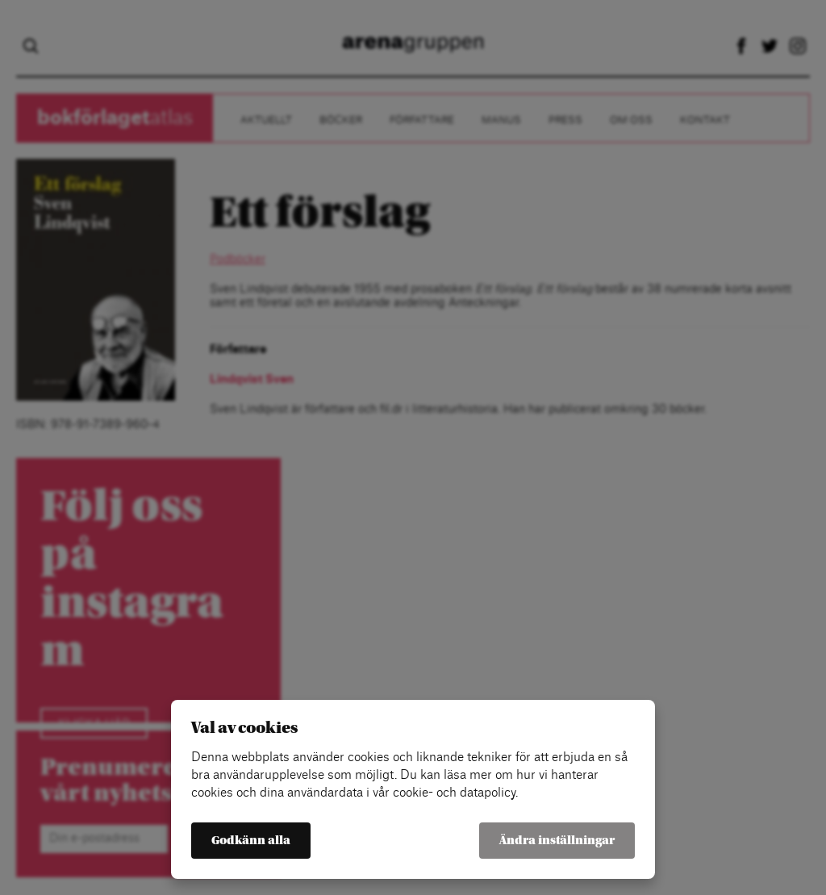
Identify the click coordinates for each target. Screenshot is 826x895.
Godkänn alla (250, 840)
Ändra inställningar (557, 840)
